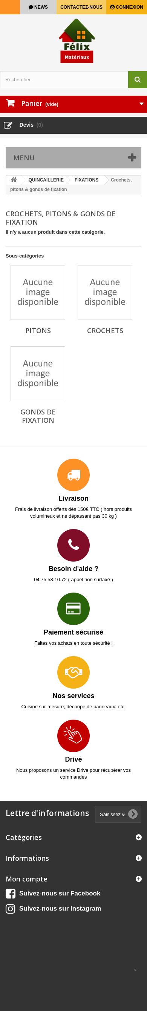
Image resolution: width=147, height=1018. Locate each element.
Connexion (129, 7)
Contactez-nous (81, 7)
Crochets (105, 330)
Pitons (38, 330)
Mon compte (26, 878)
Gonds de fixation (38, 416)
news (40, 7)
